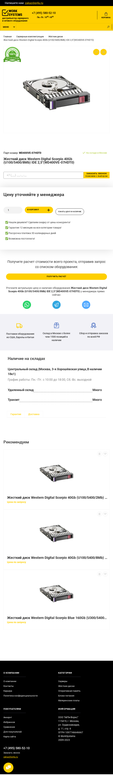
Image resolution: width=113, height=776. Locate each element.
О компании (9, 683)
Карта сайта (9, 738)
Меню (6, 28)
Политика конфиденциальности (20, 697)
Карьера (7, 692)
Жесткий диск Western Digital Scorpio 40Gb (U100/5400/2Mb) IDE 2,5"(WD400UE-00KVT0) (57, 499)
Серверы (62, 683)
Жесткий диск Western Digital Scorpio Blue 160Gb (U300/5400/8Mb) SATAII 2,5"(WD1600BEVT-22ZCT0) (57, 620)
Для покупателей (12, 733)
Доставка (33, 416)
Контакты (8, 688)
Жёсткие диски (66, 688)
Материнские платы (69, 702)
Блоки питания (66, 697)
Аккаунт (7, 719)
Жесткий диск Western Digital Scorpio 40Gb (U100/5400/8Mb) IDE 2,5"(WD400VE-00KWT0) (57, 560)
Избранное (9, 724)
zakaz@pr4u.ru (34, 3)
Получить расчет (56, 278)
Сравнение (9, 729)
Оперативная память (69, 692)
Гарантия (16, 416)
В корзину (39, 211)
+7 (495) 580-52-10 (44, 13)
